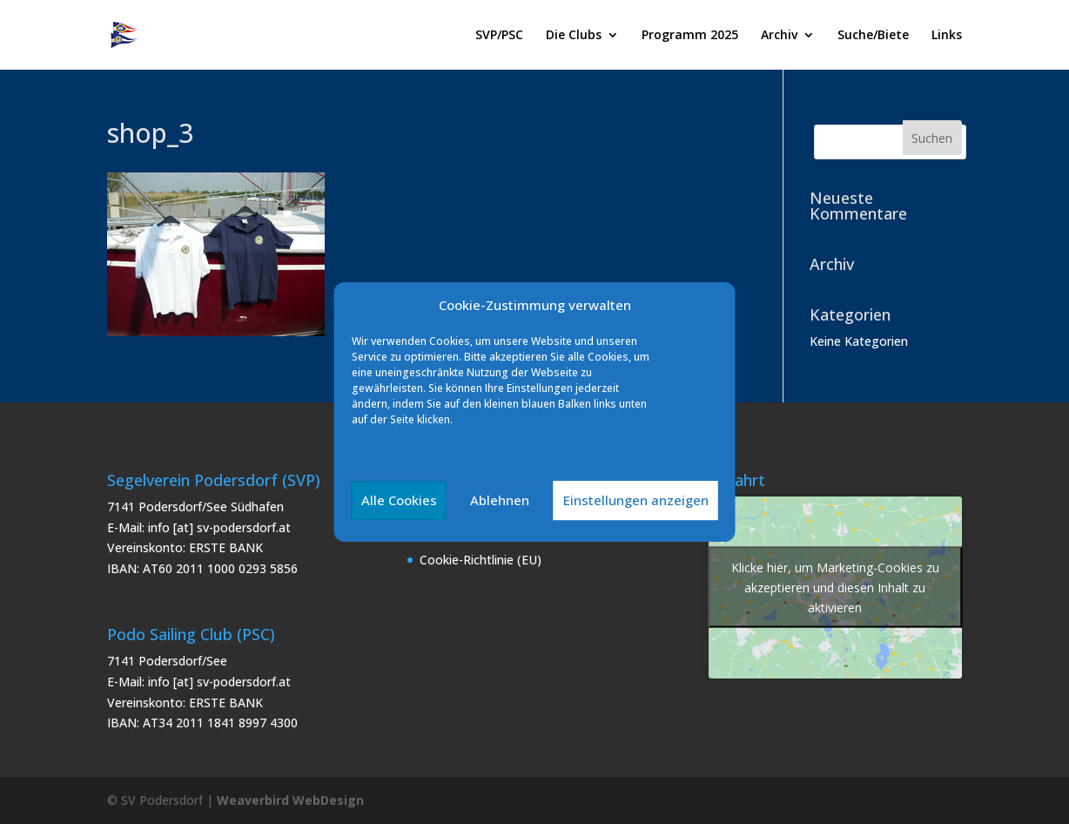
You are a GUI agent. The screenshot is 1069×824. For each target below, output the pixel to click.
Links (946, 36)
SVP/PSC (499, 36)
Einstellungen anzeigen (636, 500)
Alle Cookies (399, 500)
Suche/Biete (873, 36)
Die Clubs (574, 36)
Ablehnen (499, 500)
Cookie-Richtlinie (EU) (480, 559)
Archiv (779, 36)
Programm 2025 (690, 36)
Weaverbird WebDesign (290, 800)
